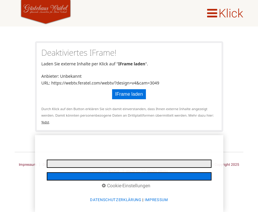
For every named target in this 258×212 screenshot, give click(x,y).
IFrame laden (129, 94)
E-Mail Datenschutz (99, 165)
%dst (45, 122)
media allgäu (157, 171)
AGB (173, 165)
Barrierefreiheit (193, 165)
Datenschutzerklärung (60, 165)
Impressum (28, 165)
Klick (231, 13)
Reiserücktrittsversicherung (142, 165)
